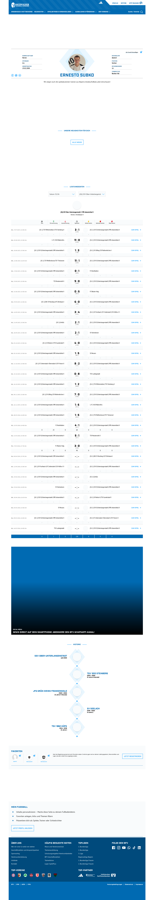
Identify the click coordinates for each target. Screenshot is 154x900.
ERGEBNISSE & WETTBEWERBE (22, 12)
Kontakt (14, 864)
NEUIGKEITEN (40, 12)
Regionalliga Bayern (85, 857)
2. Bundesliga (83, 850)
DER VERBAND (104, 12)
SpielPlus (115, 3)
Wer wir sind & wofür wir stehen (23, 847)
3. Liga (80, 853)
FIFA (29, 884)
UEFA (23, 884)
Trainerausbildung (51, 850)
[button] (12, 75)
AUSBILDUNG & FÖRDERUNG (86, 12)
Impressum (139, 884)
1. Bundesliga (83, 847)
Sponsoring (15, 853)
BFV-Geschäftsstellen (52, 857)
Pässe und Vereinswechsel (54, 847)
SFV (12, 884)
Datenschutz (129, 884)
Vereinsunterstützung (19, 857)
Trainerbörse (49, 860)
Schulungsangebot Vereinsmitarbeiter (58, 853)
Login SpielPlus (50, 864)
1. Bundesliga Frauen (86, 860)
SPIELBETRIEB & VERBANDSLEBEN (60, 12)
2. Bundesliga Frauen (86, 864)
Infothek (123, 3)
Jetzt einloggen (134, 3)
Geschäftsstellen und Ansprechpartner (25, 850)
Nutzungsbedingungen (114, 884)
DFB (17, 884)
